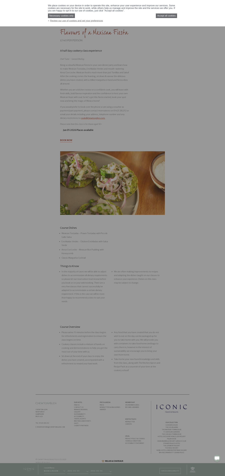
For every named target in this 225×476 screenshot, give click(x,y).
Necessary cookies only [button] (61, 15)
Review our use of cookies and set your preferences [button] (76, 20)
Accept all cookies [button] (166, 15)
